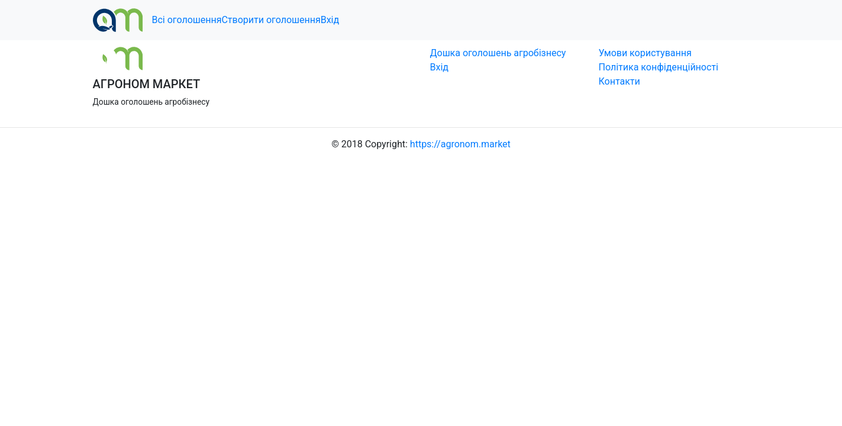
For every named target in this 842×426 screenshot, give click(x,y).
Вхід (330, 19)
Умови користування (645, 53)
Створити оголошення (270, 19)
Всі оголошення (187, 19)
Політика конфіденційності (658, 67)
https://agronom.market (460, 144)
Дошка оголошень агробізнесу (498, 53)
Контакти (619, 81)
